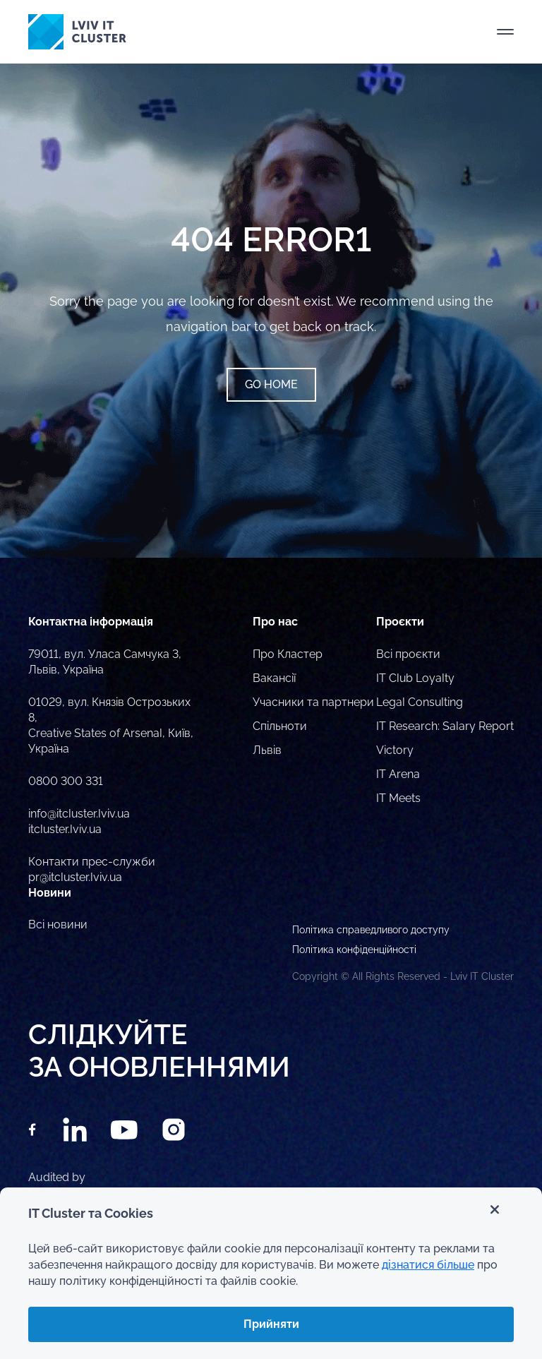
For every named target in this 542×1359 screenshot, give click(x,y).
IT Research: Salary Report (445, 726)
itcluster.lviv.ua (65, 829)
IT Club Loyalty (415, 678)
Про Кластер (288, 654)
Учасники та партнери (313, 702)
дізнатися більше (428, 1264)
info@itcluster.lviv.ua (79, 813)
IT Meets (398, 798)
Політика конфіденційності (354, 949)
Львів (267, 750)
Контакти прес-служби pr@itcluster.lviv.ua (91, 869)
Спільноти (280, 726)
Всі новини (58, 924)
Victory (395, 750)
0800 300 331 (65, 781)
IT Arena (398, 774)
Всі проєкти (408, 654)
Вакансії (274, 678)
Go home (271, 384)
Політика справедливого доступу (371, 929)
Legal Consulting (419, 702)
